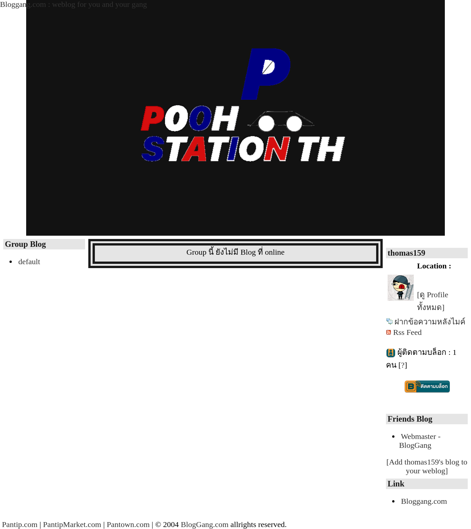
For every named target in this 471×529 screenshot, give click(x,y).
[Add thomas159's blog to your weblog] (426, 466)
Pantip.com (20, 524)
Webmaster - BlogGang (420, 440)
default (29, 261)
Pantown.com (128, 524)
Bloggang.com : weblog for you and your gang (73, 4)
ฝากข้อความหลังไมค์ (429, 322)
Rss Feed (407, 332)
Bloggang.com (424, 501)
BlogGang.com (205, 524)
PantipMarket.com (72, 524)
